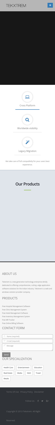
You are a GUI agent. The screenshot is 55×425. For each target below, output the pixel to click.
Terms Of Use (12, 392)
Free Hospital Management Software (16, 306)
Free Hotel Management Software (15, 313)
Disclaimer (39, 392)
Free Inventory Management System (16, 316)
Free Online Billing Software (12, 323)
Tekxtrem (27, 411)
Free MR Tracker (8, 320)
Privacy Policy (26, 392)
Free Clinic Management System (14, 309)
